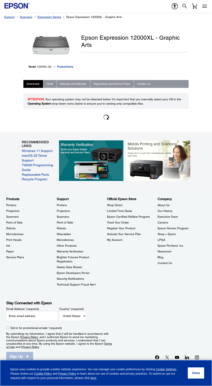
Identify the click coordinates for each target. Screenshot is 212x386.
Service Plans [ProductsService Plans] (15, 257)
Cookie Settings (166, 369)
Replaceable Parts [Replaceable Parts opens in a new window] (35, 175)
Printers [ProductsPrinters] (11, 205)
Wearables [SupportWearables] (64, 234)
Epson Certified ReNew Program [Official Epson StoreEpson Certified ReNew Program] (128, 216)
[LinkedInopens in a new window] (187, 357)
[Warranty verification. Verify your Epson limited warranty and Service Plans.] (91, 160)
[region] (106, 373)
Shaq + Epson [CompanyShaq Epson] (167, 234)
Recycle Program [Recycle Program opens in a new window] (34, 179)
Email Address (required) (22, 309)
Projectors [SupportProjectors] (63, 211)
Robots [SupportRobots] (61, 228)
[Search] (184, 6)
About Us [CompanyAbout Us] (164, 205)
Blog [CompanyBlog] (160, 257)
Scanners (26, 17)
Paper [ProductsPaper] (10, 251)
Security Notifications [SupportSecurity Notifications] (70, 278)
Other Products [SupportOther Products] (67, 245)
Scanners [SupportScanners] (63, 216)
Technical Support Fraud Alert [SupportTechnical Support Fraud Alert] (76, 284)
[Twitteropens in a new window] (167, 357)
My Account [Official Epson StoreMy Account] (114, 239)
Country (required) (71, 309)
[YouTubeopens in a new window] (177, 357)
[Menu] (204, 6)
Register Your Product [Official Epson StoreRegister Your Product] (121, 228)
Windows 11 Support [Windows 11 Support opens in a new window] (37, 151)
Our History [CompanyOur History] (165, 211)
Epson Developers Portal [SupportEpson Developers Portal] (73, 273)
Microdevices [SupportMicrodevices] (65, 239)
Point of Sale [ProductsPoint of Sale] (14, 222)
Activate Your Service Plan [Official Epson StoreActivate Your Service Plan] (124, 234)
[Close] (196, 373)
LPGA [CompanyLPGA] (161, 239)
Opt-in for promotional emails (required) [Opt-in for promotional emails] (36, 328)
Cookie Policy (43, 373)
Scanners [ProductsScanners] (12, 216)
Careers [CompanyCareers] (163, 222)
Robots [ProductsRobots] (11, 228)
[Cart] (194, 6)
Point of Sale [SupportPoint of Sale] (65, 222)
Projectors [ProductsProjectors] (12, 211)
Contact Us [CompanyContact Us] (165, 263)
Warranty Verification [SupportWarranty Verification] (70, 251)
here (93, 378)
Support (9, 17)
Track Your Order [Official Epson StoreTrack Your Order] (118, 222)
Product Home (65, 66)
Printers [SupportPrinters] (62, 205)
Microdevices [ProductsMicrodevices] (14, 234)
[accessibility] (174, 6)
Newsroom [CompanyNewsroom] (165, 251)
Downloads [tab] (33, 83)
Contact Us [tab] (144, 83)
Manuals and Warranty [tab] (73, 83)
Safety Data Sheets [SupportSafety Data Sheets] (69, 267)
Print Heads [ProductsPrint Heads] (14, 239)
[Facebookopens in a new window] (157, 357)
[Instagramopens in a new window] (197, 357)
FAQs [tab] (49, 83)
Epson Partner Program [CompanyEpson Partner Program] (173, 228)
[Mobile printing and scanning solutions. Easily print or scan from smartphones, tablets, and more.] (158, 160)
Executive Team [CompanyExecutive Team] (168, 216)
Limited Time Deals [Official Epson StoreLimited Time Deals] (119, 211)
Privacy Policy (29, 337)
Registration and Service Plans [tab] (111, 83)
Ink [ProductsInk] (8, 245)
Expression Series (49, 17)
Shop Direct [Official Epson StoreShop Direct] (114, 205)
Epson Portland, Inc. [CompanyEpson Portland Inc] (171, 245)
